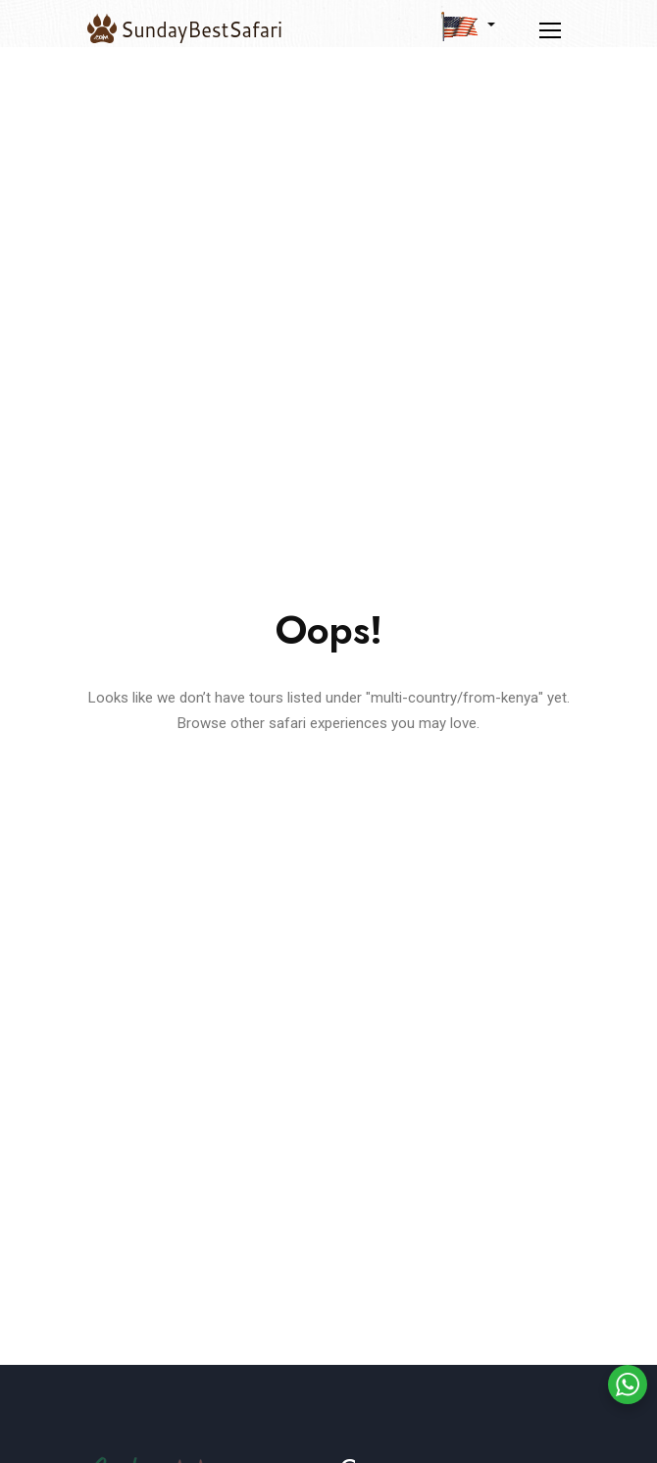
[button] (468, 25)
